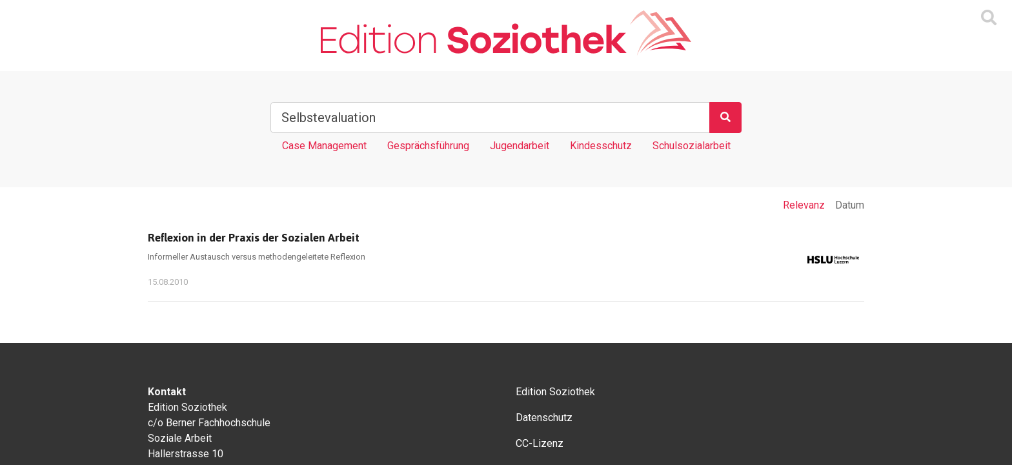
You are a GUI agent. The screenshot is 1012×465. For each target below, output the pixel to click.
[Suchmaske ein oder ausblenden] (989, 18)
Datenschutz (544, 417)
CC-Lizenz (539, 443)
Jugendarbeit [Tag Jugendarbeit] (519, 146)
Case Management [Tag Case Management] (324, 146)
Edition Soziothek (555, 392)
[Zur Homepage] (506, 33)
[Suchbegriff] (490, 117)
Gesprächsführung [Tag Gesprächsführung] (428, 146)
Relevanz (804, 205)
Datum (849, 205)
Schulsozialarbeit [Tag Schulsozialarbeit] (692, 146)
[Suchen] (725, 117)
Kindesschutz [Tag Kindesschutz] (601, 146)
